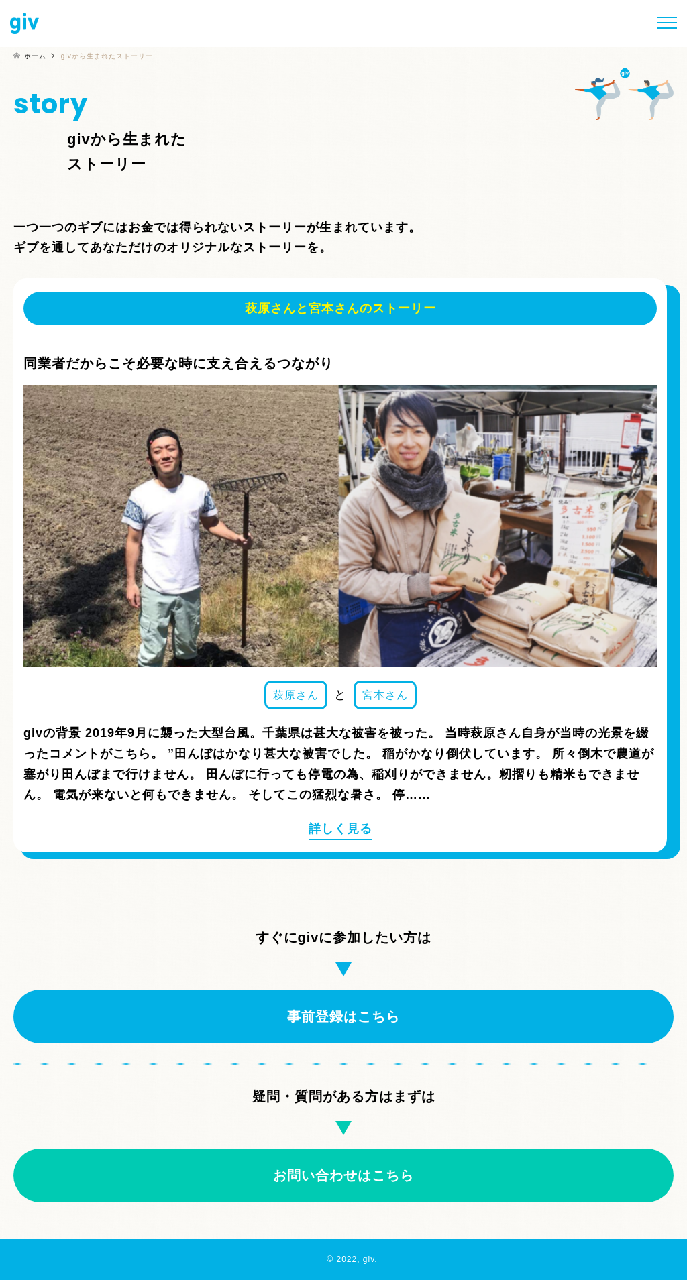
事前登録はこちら (343, 1016)
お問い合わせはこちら (343, 1175)
